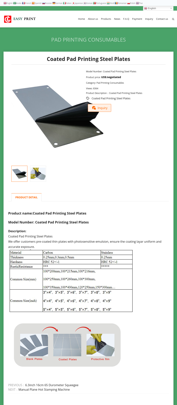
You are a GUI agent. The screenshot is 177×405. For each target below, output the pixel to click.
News (117, 19)
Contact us (162, 19)
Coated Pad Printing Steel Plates (111, 98)
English (150, 8)
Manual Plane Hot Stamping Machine (44, 389)
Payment (137, 19)
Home (81, 19)
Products (106, 19)
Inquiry (149, 19)
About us (93, 19)
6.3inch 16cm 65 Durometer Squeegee (51, 385)
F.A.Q (126, 19)
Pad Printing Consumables (88, 39)
